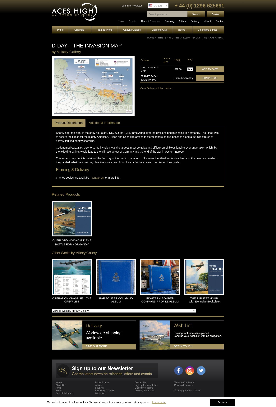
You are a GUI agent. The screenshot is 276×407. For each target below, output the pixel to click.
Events (132, 21)
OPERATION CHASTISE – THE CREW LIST (71, 300)
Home (150, 37)
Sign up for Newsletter (146, 385)
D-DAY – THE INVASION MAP (208, 37)
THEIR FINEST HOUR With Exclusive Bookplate (204, 300)
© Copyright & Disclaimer (187, 390)
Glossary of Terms (144, 388)
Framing (169, 21)
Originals (80, 29)
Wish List (99, 393)
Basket (215, 14)
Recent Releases (150, 21)
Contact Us (210, 78)
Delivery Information (145, 390)
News (121, 21)
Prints (60, 29)
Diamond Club (159, 29)
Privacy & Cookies (183, 385)
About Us (60, 385)
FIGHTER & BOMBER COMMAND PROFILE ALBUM (160, 300)
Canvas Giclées (132, 29)
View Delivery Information (156, 88)
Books (182, 29)
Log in (125, 5)
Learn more (159, 402)
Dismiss (222, 402)
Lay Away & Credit (104, 390)
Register (137, 5)
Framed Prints (105, 29)
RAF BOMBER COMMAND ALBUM (116, 300)
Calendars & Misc (208, 29)
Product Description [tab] (69, 123)
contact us (97, 177)
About (207, 21)
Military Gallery (180, 37)
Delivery (195, 21)
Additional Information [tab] (104, 123)
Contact (220, 21)
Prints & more (102, 382)
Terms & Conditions (184, 382)
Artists (182, 21)
